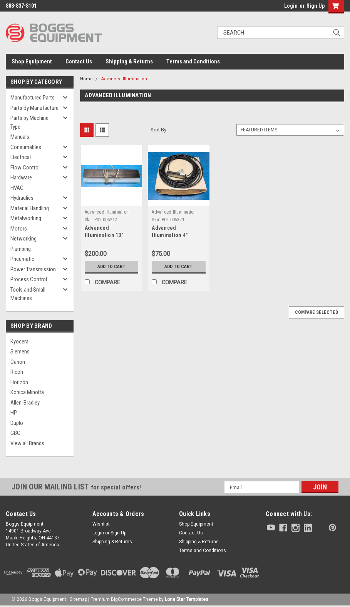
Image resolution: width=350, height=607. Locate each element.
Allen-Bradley (25, 402)
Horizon (19, 382)
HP (13, 412)
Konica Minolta (27, 392)
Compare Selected (316, 312)
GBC (15, 433)
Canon (17, 361)
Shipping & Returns (129, 61)
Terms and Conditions (193, 61)
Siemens (20, 351)
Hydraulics (21, 197)
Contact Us (78, 61)
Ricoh (16, 371)
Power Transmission (33, 269)
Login (291, 6)
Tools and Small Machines (27, 294)
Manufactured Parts (32, 97)
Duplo (16, 423)
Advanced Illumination (124, 78)
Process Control (28, 279)
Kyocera (19, 341)
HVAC (16, 187)
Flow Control (25, 167)
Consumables (25, 147)
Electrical (20, 157)
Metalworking (25, 218)
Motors (18, 228)
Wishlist (101, 524)
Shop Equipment (32, 61)
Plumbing (20, 248)
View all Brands (27, 443)
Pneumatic (22, 258)
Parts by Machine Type (29, 122)
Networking (23, 238)
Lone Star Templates (186, 599)
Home (86, 78)
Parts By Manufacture (34, 107)
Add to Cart (111, 266)
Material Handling (29, 208)
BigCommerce (126, 599)
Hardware (21, 177)
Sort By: (159, 130)
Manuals (19, 136)
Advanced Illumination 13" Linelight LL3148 (105, 235)
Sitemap (78, 599)
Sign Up (315, 6)
